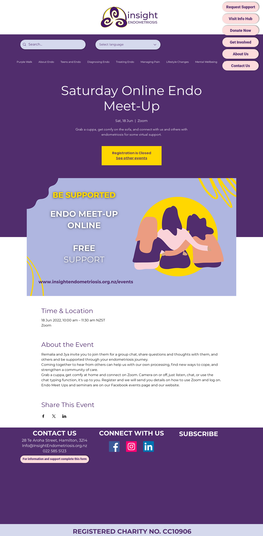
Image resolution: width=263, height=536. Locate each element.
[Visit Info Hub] (240, 18)
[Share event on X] (54, 416)
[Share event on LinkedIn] (64, 416)
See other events (131, 158)
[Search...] (52, 44)
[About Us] (240, 54)
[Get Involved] (240, 42)
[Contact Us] (240, 65)
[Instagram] (131, 446)
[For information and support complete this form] (54, 459)
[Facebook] (114, 446)
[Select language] (127, 45)
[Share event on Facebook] (43, 416)
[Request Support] (240, 7)
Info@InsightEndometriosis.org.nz (54, 445)
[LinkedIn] (148, 446)
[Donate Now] (240, 30)
